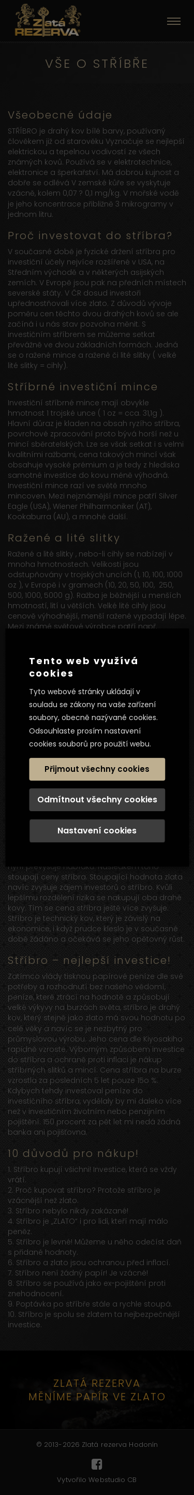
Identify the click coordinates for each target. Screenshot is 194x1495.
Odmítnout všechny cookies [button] (97, 799)
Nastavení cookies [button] (97, 831)
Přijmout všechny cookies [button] (97, 769)
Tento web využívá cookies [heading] (84, 667)
